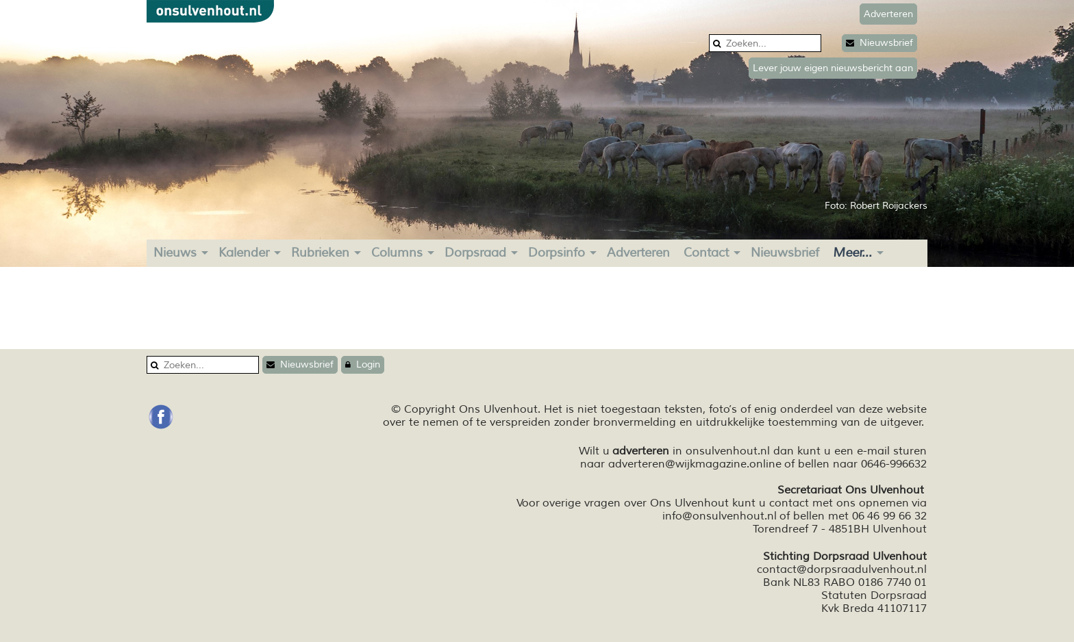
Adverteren (638, 252)
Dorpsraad (475, 252)
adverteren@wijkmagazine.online (695, 464)
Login (362, 364)
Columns (397, 252)
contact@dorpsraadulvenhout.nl (842, 569)
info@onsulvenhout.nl (719, 516)
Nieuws (175, 252)
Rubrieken (320, 252)
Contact (706, 252)
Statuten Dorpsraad (874, 595)
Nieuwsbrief (879, 43)
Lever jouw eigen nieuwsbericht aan (833, 68)
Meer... (852, 252)
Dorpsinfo (556, 252)
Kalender (243, 252)
